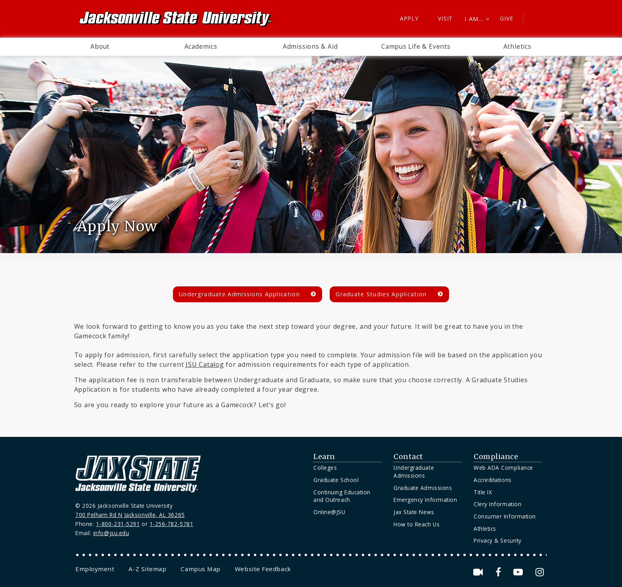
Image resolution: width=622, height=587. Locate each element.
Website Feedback (263, 569)
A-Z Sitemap (147, 569)
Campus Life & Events (416, 46)
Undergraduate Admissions (414, 471)
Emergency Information (425, 499)
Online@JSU (329, 512)
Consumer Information (505, 516)
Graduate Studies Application (381, 294)
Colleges (325, 467)
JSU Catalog (205, 364)
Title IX (483, 492)
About (99, 46)
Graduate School (336, 480)
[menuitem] (100, 47)
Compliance (496, 456)
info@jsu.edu (111, 533)
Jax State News (414, 512)
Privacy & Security (498, 540)
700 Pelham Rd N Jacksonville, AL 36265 (130, 514)
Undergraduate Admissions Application (239, 294)
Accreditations (493, 480)
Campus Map (200, 569)
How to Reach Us (417, 524)
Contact (408, 456)
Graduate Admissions (423, 488)
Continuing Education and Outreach (342, 496)
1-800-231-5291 (118, 524)
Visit (445, 18)
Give (506, 18)
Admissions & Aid (310, 46)
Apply (409, 18)
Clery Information (497, 504)
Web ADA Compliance (503, 467)
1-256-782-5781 (172, 524)
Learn (324, 456)
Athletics (517, 46)
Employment (94, 569)
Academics (200, 46)
